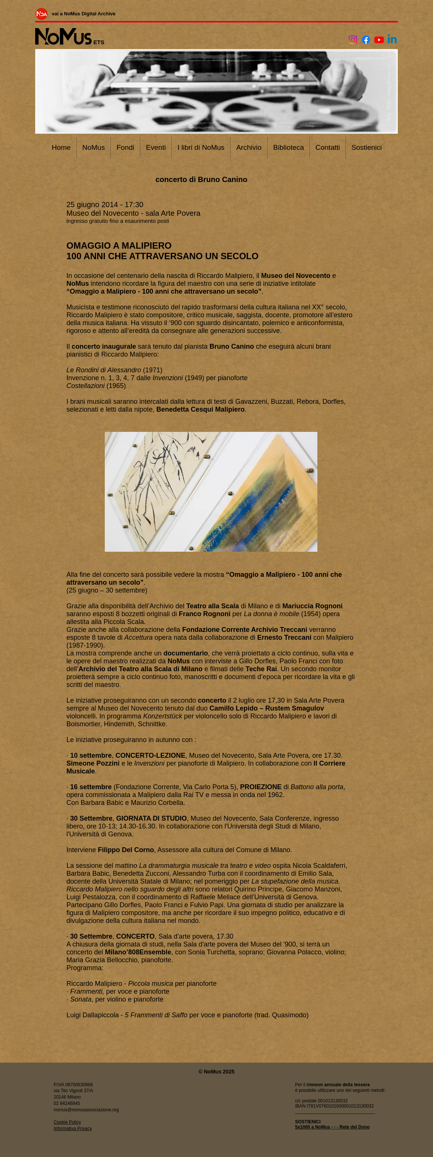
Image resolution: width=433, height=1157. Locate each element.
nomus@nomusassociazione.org (86, 1109)
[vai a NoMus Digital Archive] (84, 13)
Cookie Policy (67, 1122)
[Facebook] (366, 39)
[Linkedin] (392, 39)
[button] (211, 492)
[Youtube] (379, 39)
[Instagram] (353, 39)
